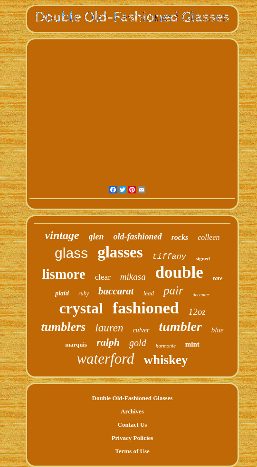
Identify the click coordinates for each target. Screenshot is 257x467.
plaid (62, 293)
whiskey (166, 360)
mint (192, 344)
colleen (208, 237)
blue (217, 330)
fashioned (146, 308)
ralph (108, 342)
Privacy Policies (132, 437)
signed (203, 258)
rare (218, 278)
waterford (105, 358)
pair (173, 290)
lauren (109, 328)
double (179, 272)
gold (137, 343)
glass (71, 253)
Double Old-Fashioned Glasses (132, 398)
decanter (201, 294)
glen (96, 236)
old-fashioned (138, 236)
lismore (64, 274)
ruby (83, 293)
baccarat (116, 291)
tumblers (63, 327)
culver (141, 330)
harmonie (166, 345)
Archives (132, 411)
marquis (76, 344)
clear (103, 277)
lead (148, 293)
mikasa (133, 277)
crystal (81, 308)
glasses (120, 252)
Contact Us (132, 424)
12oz (197, 312)
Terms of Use (132, 451)
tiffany (169, 256)
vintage (62, 235)
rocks (180, 237)
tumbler (180, 326)
